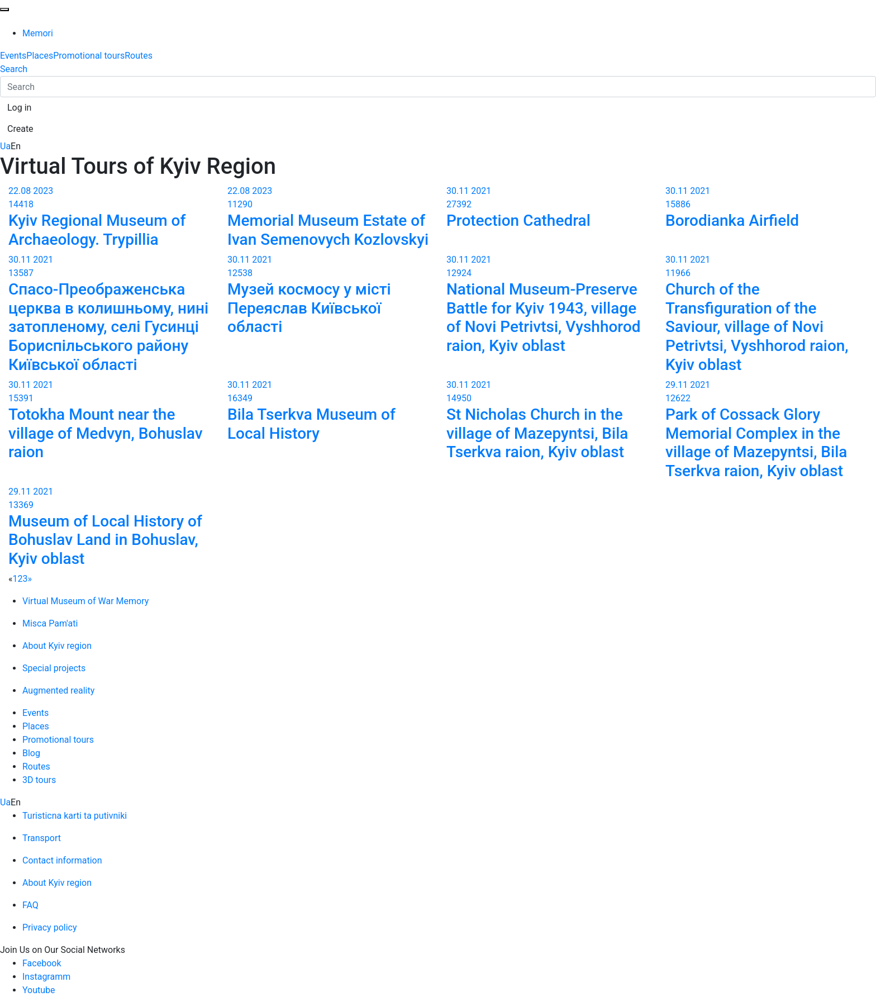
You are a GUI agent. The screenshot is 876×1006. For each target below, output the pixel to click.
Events (13, 55)
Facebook (41, 963)
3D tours (39, 780)
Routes (139, 55)
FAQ (30, 905)
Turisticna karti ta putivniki (74, 815)
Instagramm (46, 976)
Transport (41, 838)
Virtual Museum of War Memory (85, 601)
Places (39, 55)
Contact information (62, 860)
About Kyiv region (57, 645)
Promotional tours (89, 55)
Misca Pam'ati (50, 623)
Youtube (38, 990)
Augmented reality (58, 690)
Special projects (53, 668)
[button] (19, 107)
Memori (37, 33)
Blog (31, 753)
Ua (5, 146)
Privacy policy (49, 927)
